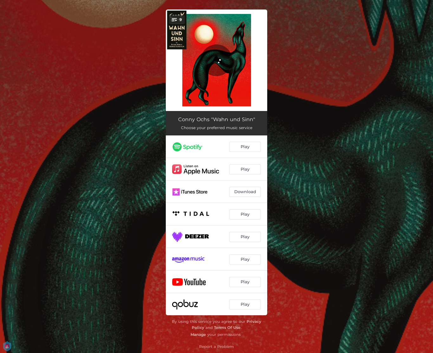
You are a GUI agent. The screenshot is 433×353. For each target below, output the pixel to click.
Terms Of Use (227, 327)
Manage (198, 334)
